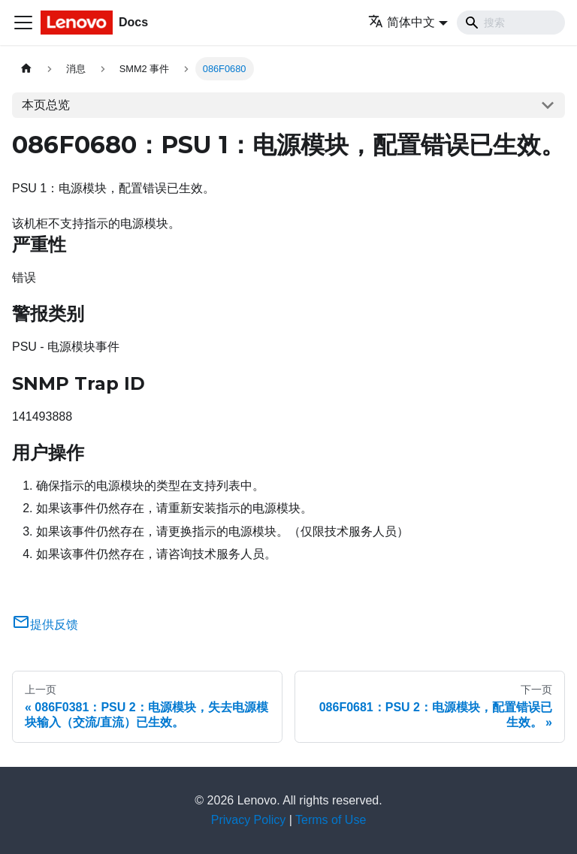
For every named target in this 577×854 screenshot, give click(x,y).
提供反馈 (45, 624)
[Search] (511, 23)
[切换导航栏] (23, 22)
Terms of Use (330, 819)
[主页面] (26, 68)
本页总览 (46, 104)
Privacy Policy (248, 819)
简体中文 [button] (401, 22)
